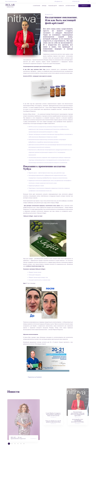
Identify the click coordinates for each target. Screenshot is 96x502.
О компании (36, 5)
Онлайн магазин (70, 5)
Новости (61, 5)
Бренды (44, 5)
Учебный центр (52, 5)
